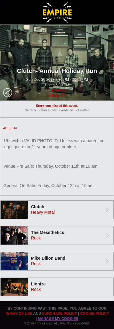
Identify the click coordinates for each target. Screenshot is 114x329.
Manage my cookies (58, 319)
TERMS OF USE (19, 313)
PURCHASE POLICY (60, 313)
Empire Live (57, 90)
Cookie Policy (94, 313)
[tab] (57, 209)
